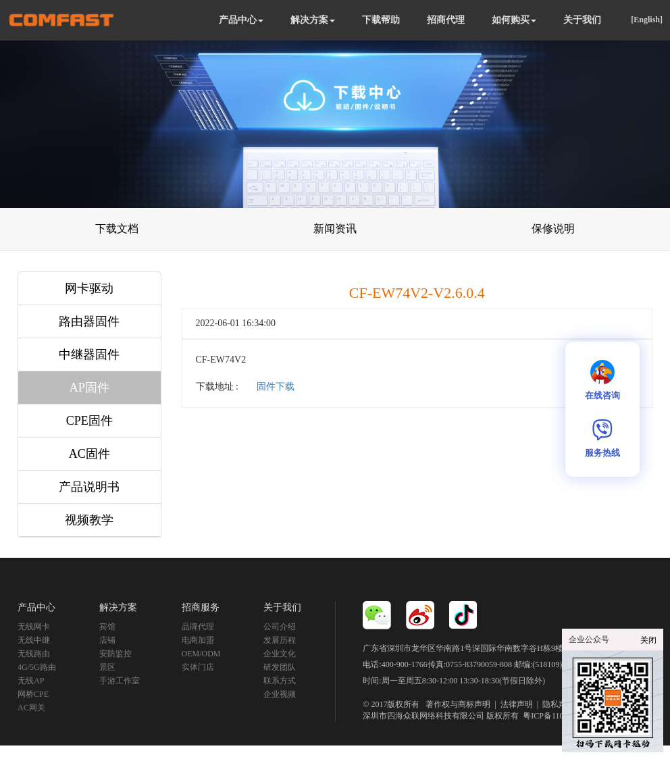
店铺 (107, 640)
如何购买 (514, 20)
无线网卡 (34, 626)
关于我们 (582, 20)
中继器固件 (89, 354)
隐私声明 (558, 704)
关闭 (648, 640)
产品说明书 (89, 487)
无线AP (31, 680)
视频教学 (89, 520)
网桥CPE (33, 694)
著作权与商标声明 (458, 704)
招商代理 (446, 20)
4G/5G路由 (37, 667)
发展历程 (279, 640)
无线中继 (34, 640)
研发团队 (279, 667)
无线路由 (34, 653)
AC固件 (89, 454)
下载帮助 (381, 20)
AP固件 (89, 387)
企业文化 (279, 653)
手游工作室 (119, 680)
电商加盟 (198, 640)
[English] (647, 19)
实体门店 (198, 667)
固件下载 (275, 387)
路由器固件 (89, 321)
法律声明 (516, 704)
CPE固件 (89, 420)
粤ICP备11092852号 (557, 716)
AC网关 (31, 707)
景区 (107, 667)
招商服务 (201, 607)
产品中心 (241, 20)
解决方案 (312, 20)
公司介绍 (279, 626)
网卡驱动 (89, 288)
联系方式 (279, 680)
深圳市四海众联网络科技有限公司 (423, 716)
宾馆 (107, 626)
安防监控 (115, 653)
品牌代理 (198, 626)
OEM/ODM (201, 653)
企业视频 (279, 694)
